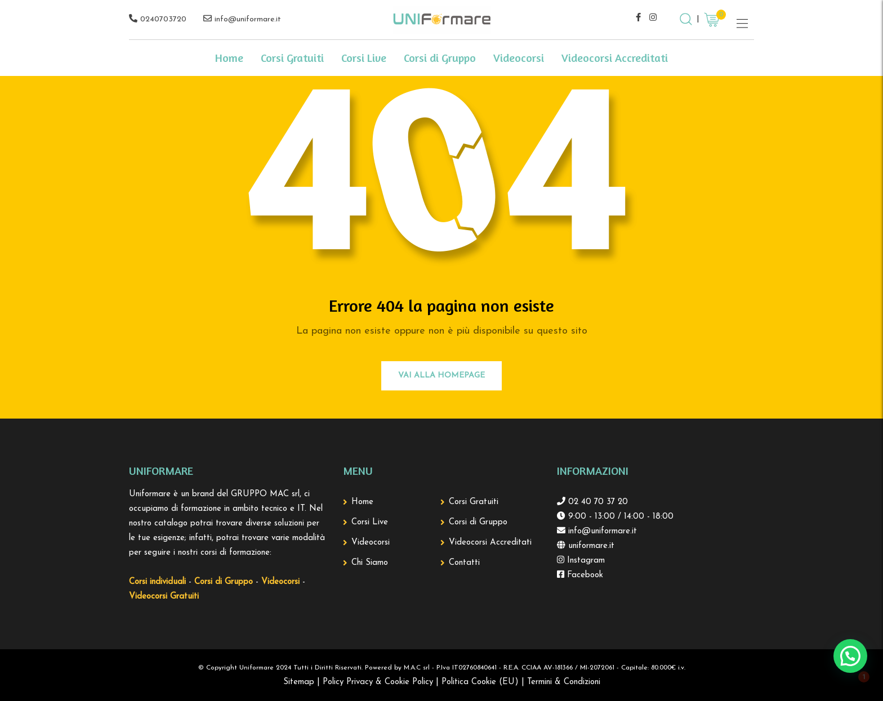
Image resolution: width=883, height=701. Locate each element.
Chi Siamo (369, 563)
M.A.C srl (417, 667)
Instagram (584, 560)
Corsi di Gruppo (440, 58)
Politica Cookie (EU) (480, 682)
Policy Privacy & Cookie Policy (378, 682)
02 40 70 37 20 (596, 502)
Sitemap (298, 682)
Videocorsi (518, 58)
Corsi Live (363, 58)
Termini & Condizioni (563, 682)
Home (229, 58)
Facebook (583, 575)
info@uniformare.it (248, 19)
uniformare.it (589, 546)
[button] (850, 656)
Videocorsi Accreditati (614, 58)
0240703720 (163, 19)
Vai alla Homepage (441, 375)
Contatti (464, 563)
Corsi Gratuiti (292, 58)
